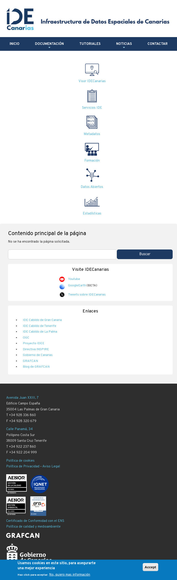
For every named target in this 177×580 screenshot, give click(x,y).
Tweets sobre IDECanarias (87, 295)
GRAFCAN (30, 361)
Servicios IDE (92, 108)
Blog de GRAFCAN (36, 367)
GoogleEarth (77, 285)
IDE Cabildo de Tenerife (39, 326)
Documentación (49, 46)
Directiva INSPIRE (36, 349)
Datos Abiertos (92, 187)
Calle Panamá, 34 (19, 429)
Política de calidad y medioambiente (33, 527)
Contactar (158, 44)
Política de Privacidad (22, 466)
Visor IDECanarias (92, 81)
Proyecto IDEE (33, 343)
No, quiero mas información (69, 576)
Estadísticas (92, 213)
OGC (26, 338)
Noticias (124, 46)
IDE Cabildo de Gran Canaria (42, 320)
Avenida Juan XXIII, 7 (22, 398)
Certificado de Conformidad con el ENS (35, 521)
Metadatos (92, 134)
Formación (92, 161)
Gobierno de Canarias (38, 355)
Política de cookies (20, 461)
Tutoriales (90, 44)
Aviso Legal (51, 466)
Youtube (74, 279)
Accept (150, 568)
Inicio (14, 44)
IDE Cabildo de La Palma (40, 332)
